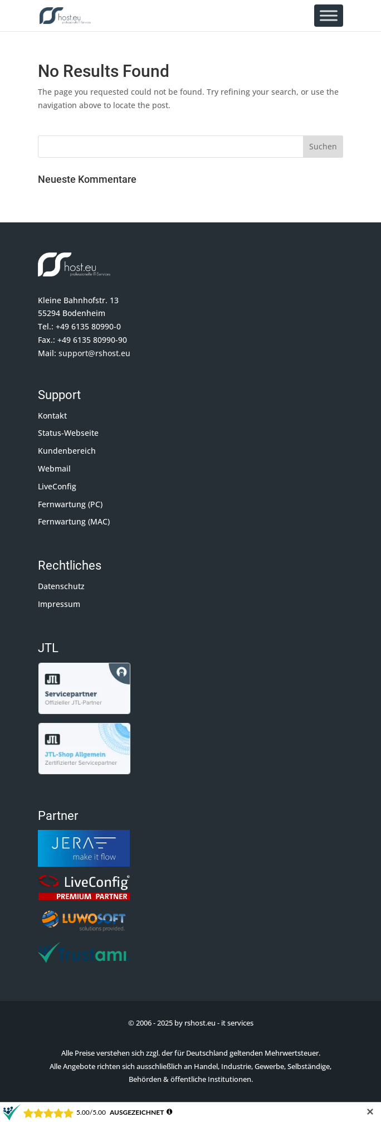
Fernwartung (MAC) (74, 521)
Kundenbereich (67, 450)
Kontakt (52, 415)
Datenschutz (61, 586)
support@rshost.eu (94, 353)
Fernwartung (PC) (70, 504)
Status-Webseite (68, 433)
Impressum (59, 604)
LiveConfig (57, 486)
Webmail (54, 468)
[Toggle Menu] (329, 15)
